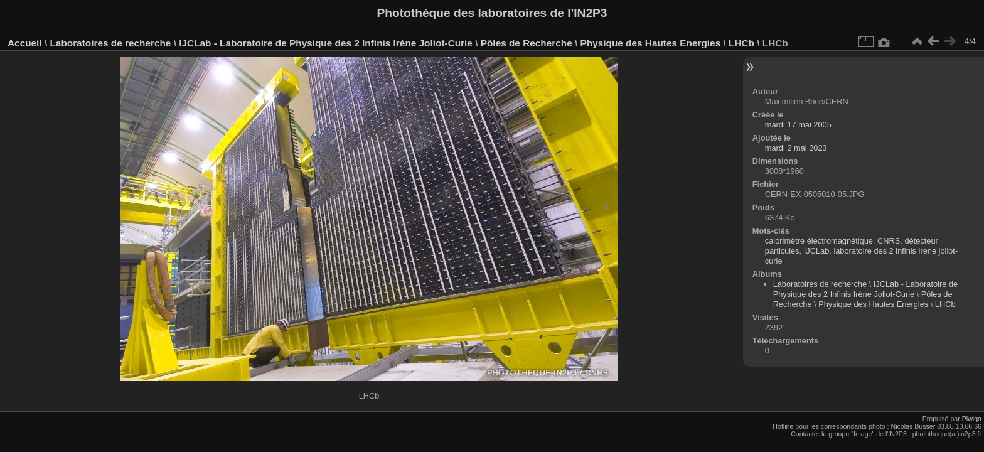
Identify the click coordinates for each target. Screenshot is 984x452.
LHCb (741, 43)
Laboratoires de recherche (110, 43)
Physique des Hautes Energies (650, 43)
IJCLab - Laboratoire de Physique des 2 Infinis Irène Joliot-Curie (326, 43)
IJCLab (817, 251)
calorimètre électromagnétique (819, 240)
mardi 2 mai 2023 (796, 148)
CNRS (888, 240)
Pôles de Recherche (526, 43)
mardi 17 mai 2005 (798, 124)
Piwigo (971, 418)
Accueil (25, 43)
